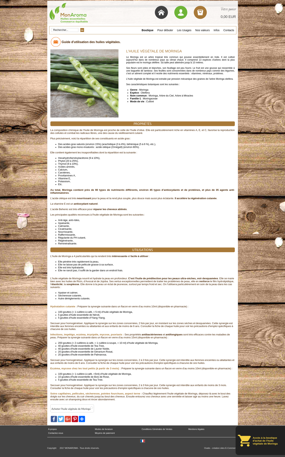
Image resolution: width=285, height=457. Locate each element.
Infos (216, 30)
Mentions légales (196, 429)
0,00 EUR (228, 17)
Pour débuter (165, 30)
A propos (52, 429)
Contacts (228, 30)
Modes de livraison (104, 429)
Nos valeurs (202, 30)
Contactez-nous (55, 433)
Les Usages (184, 30)
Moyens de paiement (105, 433)
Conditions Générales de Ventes (157, 429)
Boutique (147, 30)
